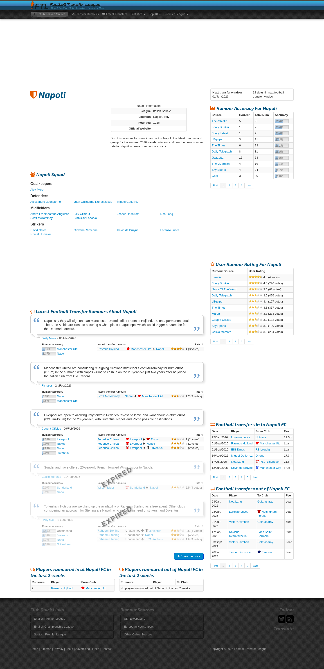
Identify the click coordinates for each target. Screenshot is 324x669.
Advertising (82, 649)
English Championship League (54, 626)
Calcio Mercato (221, 332)
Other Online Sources (138, 634)
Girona (260, 455)
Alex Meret (37, 189)
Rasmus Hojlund (108, 349)
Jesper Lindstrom (128, 214)
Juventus (63, 453)
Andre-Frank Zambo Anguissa (49, 214)
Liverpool (63, 439)
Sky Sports (219, 169)
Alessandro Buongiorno (45, 201)
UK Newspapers (134, 618)
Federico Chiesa (108, 439)
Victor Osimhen (239, 521)
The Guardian (221, 163)
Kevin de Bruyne (127, 230)
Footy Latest (220, 133)
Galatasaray (265, 501)
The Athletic (219, 121)
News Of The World (224, 289)
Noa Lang (166, 214)
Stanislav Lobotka (85, 218)
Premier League (176, 14)
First (215, 185)
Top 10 (155, 14)
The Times (218, 145)
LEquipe (217, 139)
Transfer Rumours (85, 14)
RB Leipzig (263, 449)
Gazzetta (217, 157)
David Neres (38, 230)
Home (34, 649)
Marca (216, 313)
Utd (138, 349)
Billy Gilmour (82, 214)
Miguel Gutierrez (127, 201)
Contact (106, 649)
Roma (61, 444)
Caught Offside (51, 428)
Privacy (58, 649)
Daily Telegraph (222, 151)
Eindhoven (268, 461)
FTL (42, 6)
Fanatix (216, 277)
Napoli (61, 353)
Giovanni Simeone (86, 230)
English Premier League (49, 618)
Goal (215, 175)
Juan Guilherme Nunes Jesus (93, 201)
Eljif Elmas (238, 449)
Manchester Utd (67, 349)
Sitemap (45, 649)
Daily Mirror (49, 338)
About (69, 649)
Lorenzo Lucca (170, 230)
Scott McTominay (41, 218)
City (268, 467)
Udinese (261, 437)
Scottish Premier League (50, 634)
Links (95, 649)
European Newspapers (139, 626)
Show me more (189, 556)
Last (249, 185)
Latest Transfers (114, 14)
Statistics (138, 14)
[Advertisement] (162, 52)
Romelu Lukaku (40, 234)
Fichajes (47, 385)
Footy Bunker (220, 127)
